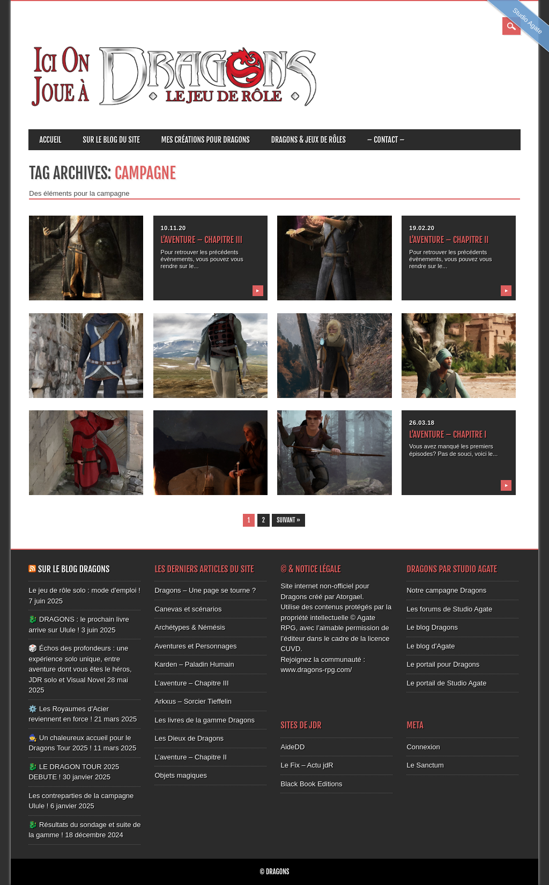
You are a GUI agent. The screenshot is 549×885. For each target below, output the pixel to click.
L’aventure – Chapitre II (448, 239)
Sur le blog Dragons (73, 569)
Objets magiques (180, 775)
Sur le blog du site (111, 139)
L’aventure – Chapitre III (201, 239)
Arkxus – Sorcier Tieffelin (193, 701)
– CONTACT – (386, 139)
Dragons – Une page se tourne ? (205, 590)
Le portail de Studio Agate (446, 683)
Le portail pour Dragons (442, 664)
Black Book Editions (311, 784)
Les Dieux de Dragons (189, 738)
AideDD (292, 747)
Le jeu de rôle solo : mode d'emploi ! (84, 590)
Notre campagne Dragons (446, 590)
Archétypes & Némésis (189, 627)
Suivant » (288, 520)
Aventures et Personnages (195, 646)
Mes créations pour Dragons (205, 139)
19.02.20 (421, 228)
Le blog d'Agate (430, 646)
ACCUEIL (50, 139)
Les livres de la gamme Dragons (204, 720)
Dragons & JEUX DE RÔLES (308, 139)
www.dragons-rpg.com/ (316, 670)
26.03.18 (421, 422)
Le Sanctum (424, 765)
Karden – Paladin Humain (194, 664)
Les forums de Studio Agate (449, 609)
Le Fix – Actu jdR (306, 765)
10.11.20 (173, 228)
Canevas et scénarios (187, 609)
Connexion (423, 747)
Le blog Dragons (431, 627)
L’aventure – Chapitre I (447, 434)
